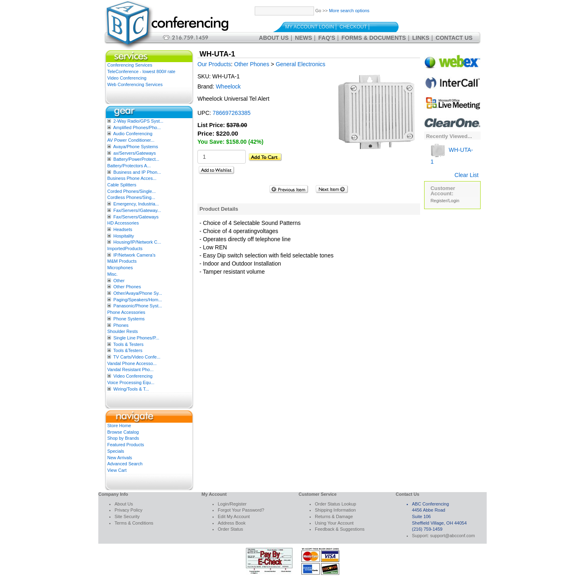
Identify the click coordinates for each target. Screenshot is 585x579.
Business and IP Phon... (137, 172)
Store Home (119, 425)
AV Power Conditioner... (130, 140)
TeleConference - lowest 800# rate (141, 71)
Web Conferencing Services (134, 84)
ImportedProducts (125, 248)
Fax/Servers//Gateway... (137, 210)
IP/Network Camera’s (134, 255)
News (303, 38)
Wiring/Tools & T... (131, 389)
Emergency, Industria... (136, 203)
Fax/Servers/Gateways (135, 216)
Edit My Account (234, 516)
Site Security (127, 516)
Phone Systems (129, 318)
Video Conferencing (126, 78)
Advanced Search (125, 463)
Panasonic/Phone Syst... (137, 305)
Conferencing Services (129, 65)
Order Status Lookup (335, 503)
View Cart (116, 470)
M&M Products (121, 261)
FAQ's (326, 38)
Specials (115, 451)
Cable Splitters (121, 184)
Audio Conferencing (132, 133)
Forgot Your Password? (241, 510)
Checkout (353, 27)
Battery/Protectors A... (129, 165)
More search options (349, 10)
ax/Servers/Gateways (134, 153)
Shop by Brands (123, 438)
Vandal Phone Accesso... (132, 363)
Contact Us (454, 38)
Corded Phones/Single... (131, 191)
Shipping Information (335, 510)
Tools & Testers (128, 344)
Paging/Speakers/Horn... (137, 299)
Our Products (214, 64)
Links (420, 38)
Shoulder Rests (122, 331)
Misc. (112, 274)
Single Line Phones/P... (136, 337)
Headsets (122, 229)
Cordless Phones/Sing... (131, 197)
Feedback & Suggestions (339, 529)
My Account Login (309, 27)
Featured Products (125, 444)
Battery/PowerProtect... (136, 159)
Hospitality (123, 235)
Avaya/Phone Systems (135, 146)
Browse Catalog (123, 432)
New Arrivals (119, 457)
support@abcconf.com (452, 535)
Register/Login (445, 200)
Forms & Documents (374, 38)
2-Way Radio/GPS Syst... (138, 121)
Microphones (120, 267)
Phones (120, 325)
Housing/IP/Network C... (137, 242)
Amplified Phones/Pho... (136, 127)
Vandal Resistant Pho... (130, 369)
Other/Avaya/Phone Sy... (137, 293)
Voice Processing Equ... (130, 382)
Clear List (467, 175)
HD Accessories (123, 222)
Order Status (230, 529)
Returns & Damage (334, 516)
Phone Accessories (126, 312)
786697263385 (231, 113)
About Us (273, 38)
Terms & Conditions (134, 523)
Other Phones (127, 286)
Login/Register (232, 503)
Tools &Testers (128, 350)
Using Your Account (334, 523)
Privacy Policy (128, 510)
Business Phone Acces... (131, 178)
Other (119, 280)
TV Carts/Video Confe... (136, 356)
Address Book (231, 523)
